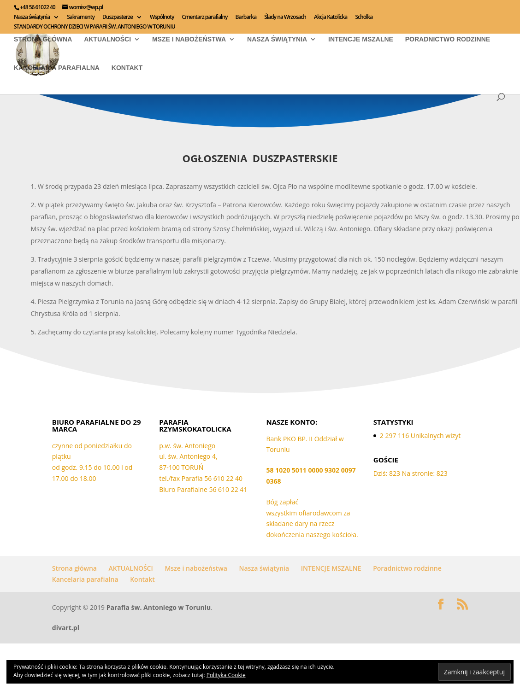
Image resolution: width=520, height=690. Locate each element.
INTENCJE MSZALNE (360, 38)
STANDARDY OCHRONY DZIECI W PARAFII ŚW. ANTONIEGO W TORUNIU (94, 27)
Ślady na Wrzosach (285, 17)
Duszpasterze (117, 17)
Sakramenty (81, 17)
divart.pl (65, 627)
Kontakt (127, 67)
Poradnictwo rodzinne (447, 38)
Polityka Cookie (226, 675)
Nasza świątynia (32, 17)
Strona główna (43, 38)
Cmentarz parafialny (205, 17)
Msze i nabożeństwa (189, 38)
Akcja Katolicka (330, 17)
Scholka (363, 17)
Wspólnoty (162, 17)
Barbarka (246, 17)
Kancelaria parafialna (57, 67)
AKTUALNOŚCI (107, 38)
